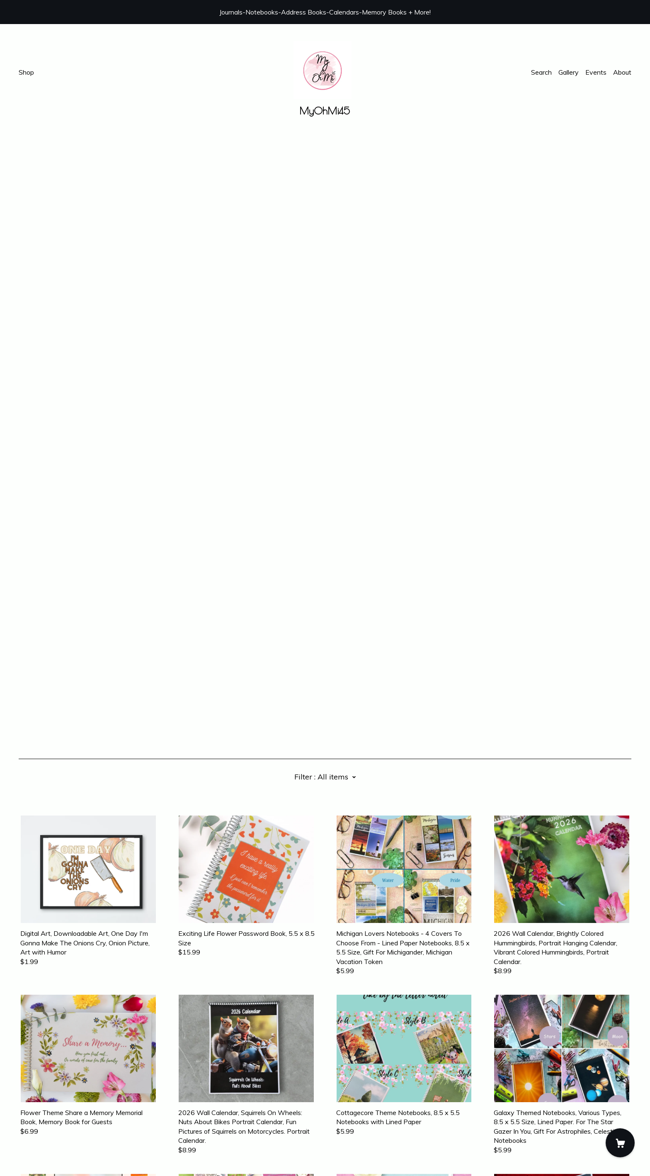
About (622, 72)
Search (541, 72)
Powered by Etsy (44, 1152)
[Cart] (620, 1142)
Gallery (568, 72)
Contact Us (36, 1130)
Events (595, 72)
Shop (26, 72)
